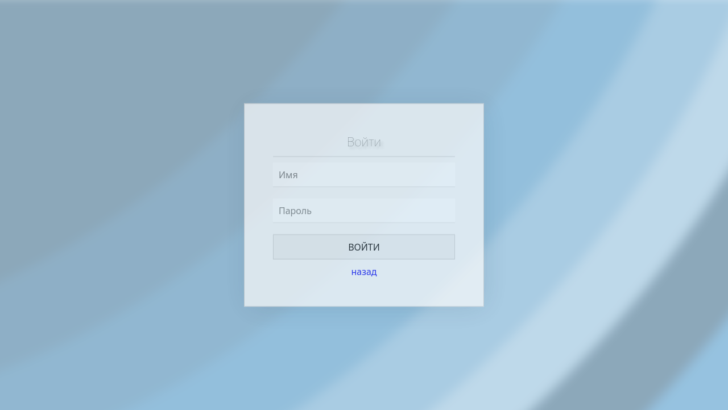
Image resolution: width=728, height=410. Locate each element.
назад (364, 271)
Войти (364, 247)
